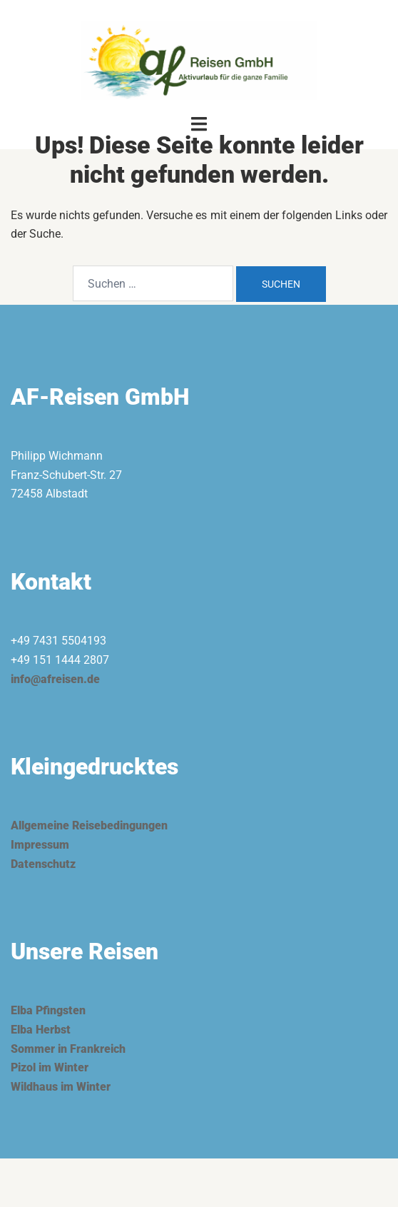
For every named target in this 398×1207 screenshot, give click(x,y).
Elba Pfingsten (48, 1010)
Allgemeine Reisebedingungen (89, 825)
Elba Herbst (41, 1029)
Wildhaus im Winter (61, 1087)
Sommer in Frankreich (68, 1049)
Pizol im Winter (49, 1067)
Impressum (40, 845)
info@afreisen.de (55, 679)
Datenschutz (43, 864)
